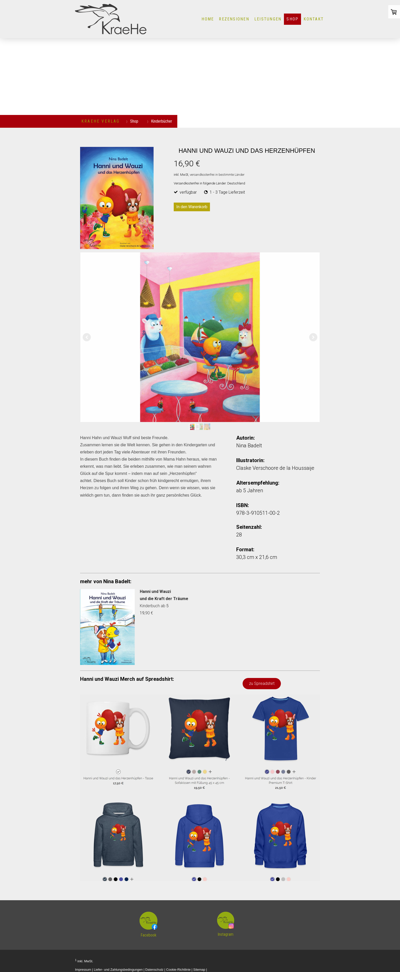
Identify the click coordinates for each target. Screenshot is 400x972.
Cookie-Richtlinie (178, 969)
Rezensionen (234, 19)
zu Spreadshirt (261, 683)
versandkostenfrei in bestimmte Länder (217, 175)
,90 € (148, 613)
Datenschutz (154, 969)
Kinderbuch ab (153, 605)
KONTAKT (314, 19)
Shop (292, 19)
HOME (208, 19)
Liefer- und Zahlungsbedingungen (118, 969)
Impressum (83, 969)
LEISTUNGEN (267, 19)
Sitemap (199, 969)
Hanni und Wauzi (155, 591)
